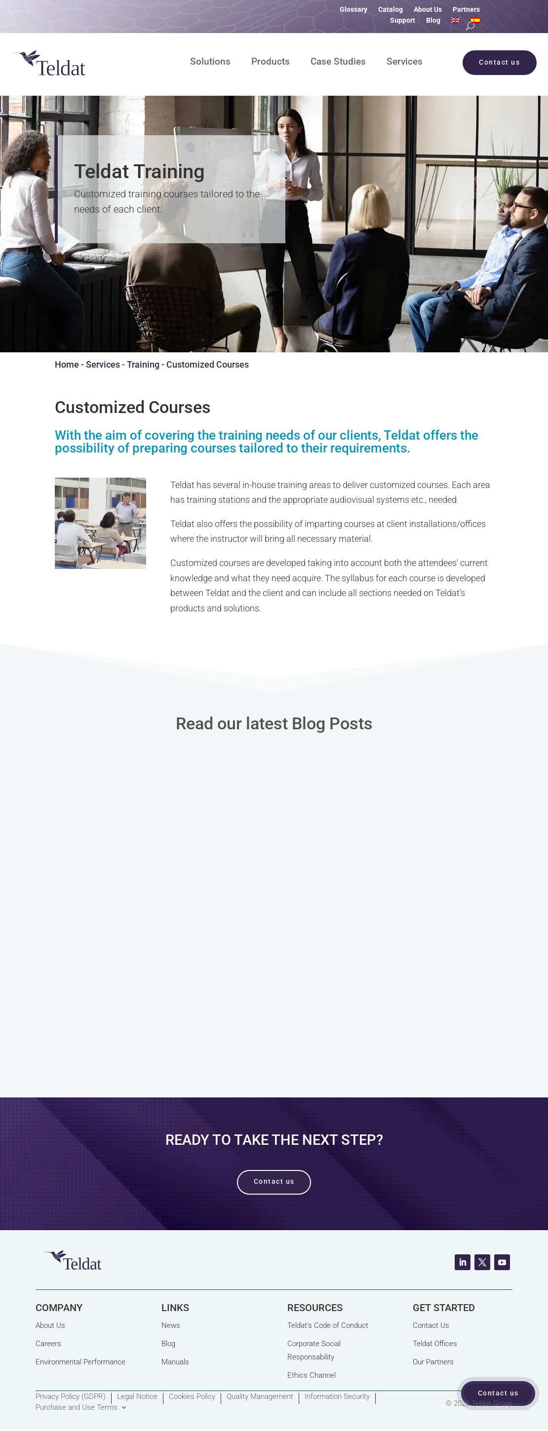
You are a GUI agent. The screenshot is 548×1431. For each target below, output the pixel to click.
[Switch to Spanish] (475, 22)
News (170, 1325)
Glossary (353, 9)
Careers (48, 1343)
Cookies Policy (192, 1397)
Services (405, 62)
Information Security (337, 1397)
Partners (466, 9)
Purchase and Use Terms (76, 1408)
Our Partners (433, 1361)
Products (270, 62)
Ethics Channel (311, 1375)
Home (67, 364)
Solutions (210, 62)
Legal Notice (137, 1397)
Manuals (175, 1361)
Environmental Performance (80, 1361)
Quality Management (260, 1397)
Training (143, 364)
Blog (433, 20)
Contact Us (431, 1325)
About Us (428, 9)
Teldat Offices (435, 1343)
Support (402, 20)
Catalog (390, 9)
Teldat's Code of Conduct (327, 1325)
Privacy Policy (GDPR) (71, 1397)
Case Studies (338, 62)
